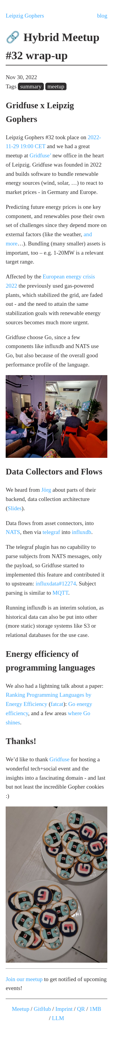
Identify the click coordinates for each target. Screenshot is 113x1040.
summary (30, 86)
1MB (95, 1009)
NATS (13, 532)
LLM (58, 1018)
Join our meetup (24, 979)
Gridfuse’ (40, 155)
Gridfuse (59, 759)
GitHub (42, 1009)
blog (102, 15)
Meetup (21, 1009)
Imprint (64, 1009)
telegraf (51, 532)
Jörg (46, 490)
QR (81, 1009)
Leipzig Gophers (25, 15)
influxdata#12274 (55, 583)
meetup (55, 86)
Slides (15, 508)
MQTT (60, 593)
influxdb (81, 532)
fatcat (57, 704)
